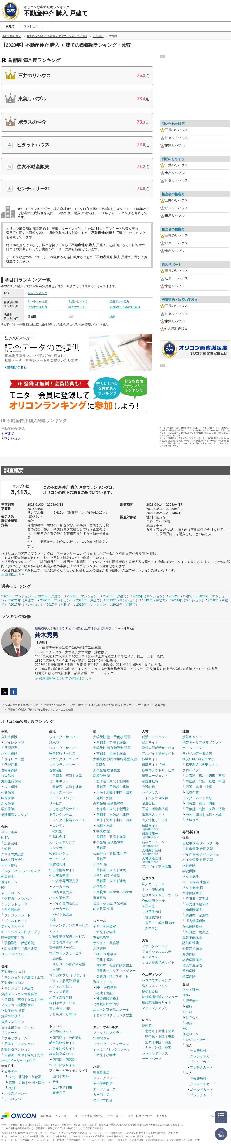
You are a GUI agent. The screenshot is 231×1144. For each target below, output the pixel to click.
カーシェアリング (62, 842)
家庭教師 (99, 898)
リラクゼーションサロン (111, 1044)
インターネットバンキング (20, 871)
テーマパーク (151, 1059)
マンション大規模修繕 (17, 1005)
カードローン (11, 893)
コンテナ (59, 825)
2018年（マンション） (188, 600)
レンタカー (57, 848)
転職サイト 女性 (154, 764)
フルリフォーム (15, 1038)
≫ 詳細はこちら (13, 574)
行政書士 (102, 970)
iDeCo (187, 1012)
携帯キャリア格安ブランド (202, 742)
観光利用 (59, 1093)
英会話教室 (101, 937)
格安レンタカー (60, 853)
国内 (55, 1076)
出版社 (57, 970)
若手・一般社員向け (160, 923)
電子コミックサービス (65, 953)
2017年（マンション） (27, 604)
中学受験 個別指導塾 (108, 842)
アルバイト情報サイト (158, 753)
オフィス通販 (59, 992)
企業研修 (148, 906)
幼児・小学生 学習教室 (110, 903)
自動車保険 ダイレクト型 (200, 843)
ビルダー (11, 1071)
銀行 (7, 849)
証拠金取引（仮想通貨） (22, 948)
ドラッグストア (104, 1078)
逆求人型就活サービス (158, 748)
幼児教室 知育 (103, 908)
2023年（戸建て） (116, 596)
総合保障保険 (192, 960)
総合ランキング (37, 293)
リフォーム (9, 1032)
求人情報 (162, 1116)
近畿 (112, 316)
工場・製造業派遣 (155, 809)
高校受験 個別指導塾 (108, 803)
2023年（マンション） (83, 596)
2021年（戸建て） (23, 600)
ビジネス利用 (62, 1087)
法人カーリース (153, 884)
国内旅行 (59, 1037)
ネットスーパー (60, 792)
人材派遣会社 (151, 859)
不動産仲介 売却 (13, 972)
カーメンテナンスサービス (68, 925)
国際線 (70, 1059)
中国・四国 (36, 1082)
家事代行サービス (62, 753)
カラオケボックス (155, 1053)
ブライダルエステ (155, 946)
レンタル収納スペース (68, 820)
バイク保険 (9, 753)
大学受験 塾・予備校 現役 (112, 737)
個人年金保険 (192, 965)
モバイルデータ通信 (197, 753)
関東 (171, 1031)
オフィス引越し (60, 986)
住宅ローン (9, 882)
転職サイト (150, 759)
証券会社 (11, 843)
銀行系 (9, 898)
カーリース (57, 859)
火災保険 (7, 775)
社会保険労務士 (120, 965)
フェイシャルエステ (156, 951)
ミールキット (59, 781)
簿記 (109, 960)
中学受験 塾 (101, 831)
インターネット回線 (197, 798)
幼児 (99, 932)
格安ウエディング (155, 986)
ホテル (54, 1081)
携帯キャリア (192, 737)
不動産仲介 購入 (13, 983)
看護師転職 (150, 781)
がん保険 (7, 803)
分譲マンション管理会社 (19, 994)
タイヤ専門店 (103, 1100)
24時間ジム (101, 1038)
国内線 (57, 1059)
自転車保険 (9, 770)
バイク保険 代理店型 (197, 860)
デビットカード (12, 926)
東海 (21, 999)
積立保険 (189, 976)
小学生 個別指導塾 (106, 875)
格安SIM (192, 764)
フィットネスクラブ (107, 1032)
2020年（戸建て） (89, 600)
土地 (40, 977)
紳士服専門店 (103, 1084)
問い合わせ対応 (37, 301)
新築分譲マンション (16, 1049)
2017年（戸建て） (60, 604)
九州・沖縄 (104, 798)
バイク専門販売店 (65, 903)
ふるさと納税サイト (64, 809)
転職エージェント (155, 775)
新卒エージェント (155, 843)
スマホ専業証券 (12, 854)
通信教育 (99, 886)
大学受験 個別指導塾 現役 (112, 748)
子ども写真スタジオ (64, 942)
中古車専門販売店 (65, 881)
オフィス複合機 (60, 997)
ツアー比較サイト (62, 1065)
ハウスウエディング (156, 980)
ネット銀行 (9, 865)
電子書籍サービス (62, 947)
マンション (12, 438)
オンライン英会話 (106, 943)
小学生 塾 (100, 864)
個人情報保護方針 (92, 1116)
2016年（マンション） (92, 604)
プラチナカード (201, 1067)
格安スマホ (209, 764)
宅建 (99, 960)
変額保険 (189, 970)
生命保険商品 (192, 910)
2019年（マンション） (122, 600)
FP (98, 954)
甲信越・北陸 (119, 787)
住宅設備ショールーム (17, 1027)
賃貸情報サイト (12, 1016)
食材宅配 (55, 770)
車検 (52, 920)
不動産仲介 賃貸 (13, 1010)
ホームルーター (193, 748)
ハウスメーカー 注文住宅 (18, 1060)
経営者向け (153, 912)
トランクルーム (60, 814)
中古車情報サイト (62, 870)
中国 (221, 781)
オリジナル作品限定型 (68, 964)
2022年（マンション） (149, 596)
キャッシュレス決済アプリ (20, 932)
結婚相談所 (150, 991)
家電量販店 (101, 1072)
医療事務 (110, 954)
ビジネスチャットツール (160, 895)
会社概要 (46, 1116)
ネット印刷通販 (153, 889)
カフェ (54, 931)
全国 (168, 1048)
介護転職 (148, 787)
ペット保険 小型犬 (196, 882)
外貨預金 (7, 876)
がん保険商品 (192, 926)
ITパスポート (119, 976)
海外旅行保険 (11, 781)
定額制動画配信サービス (67, 936)
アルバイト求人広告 (156, 866)
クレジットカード (14, 904)
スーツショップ (104, 1089)
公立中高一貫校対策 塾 (110, 853)
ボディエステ (151, 957)
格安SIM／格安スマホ (198, 759)
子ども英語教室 (104, 926)
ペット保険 (9, 787)
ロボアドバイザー (14, 954)
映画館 (147, 1025)
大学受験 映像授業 (106, 770)
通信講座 (99, 948)
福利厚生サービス (62, 1003)
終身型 (191, 898)
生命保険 (7, 792)
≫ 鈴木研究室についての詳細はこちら (63, 678)
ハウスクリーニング (64, 759)
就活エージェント (155, 737)
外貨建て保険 (192, 948)
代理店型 (11, 748)
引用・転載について (140, 1116)
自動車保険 (9, 737)
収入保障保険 (195, 921)
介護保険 (189, 954)
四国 (189, 787)
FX (3, 887)
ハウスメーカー (15, 1093)
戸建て (9, 433)
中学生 (114, 892)
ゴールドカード (15, 921)
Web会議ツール (153, 900)
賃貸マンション (12, 1022)
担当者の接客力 (119, 301)
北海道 (101, 781)
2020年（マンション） (57, 600)
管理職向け (153, 917)
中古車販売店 (59, 875)
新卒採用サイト (153, 835)
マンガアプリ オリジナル (67, 975)
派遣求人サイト (153, 814)
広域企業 (192, 792)
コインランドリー (62, 764)
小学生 (127, 892)
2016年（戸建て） (125, 604)
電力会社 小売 (59, 1008)
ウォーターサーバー (64, 737)
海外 (65, 1076)
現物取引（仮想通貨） (20, 943)
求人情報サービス (155, 820)
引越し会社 (57, 836)
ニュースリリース (66, 1116)
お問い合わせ (115, 1116)
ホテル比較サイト (62, 1048)
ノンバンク (26, 898)
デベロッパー (14, 1099)
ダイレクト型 (14, 742)
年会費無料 (12, 910)
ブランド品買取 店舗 (64, 981)
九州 (40, 999)
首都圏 (9, 999)
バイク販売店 (59, 898)
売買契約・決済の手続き (124, 307)
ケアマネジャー (124, 970)
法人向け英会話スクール (111, 1009)
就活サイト (150, 742)
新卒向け (151, 928)
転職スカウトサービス (158, 770)
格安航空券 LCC (61, 1054)
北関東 (23, 1077)
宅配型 (57, 831)
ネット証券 (9, 832)
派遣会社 (148, 803)
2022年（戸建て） (182, 596)
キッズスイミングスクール (111, 1049)
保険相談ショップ (14, 814)
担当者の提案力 (37, 307)
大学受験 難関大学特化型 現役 (115, 759)
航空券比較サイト (62, 1043)
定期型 (204, 898)
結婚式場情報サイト (156, 1002)
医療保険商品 (192, 893)
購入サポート (76, 307)
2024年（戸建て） (50, 596)
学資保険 (7, 809)
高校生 (101, 892)
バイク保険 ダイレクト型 (200, 854)
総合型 (57, 959)
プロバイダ (190, 770)
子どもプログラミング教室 (112, 1015)
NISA (5, 837)
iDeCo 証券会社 (12, 860)
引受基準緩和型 (197, 904)
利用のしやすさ (78, 301)
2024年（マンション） (18, 596)
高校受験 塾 (101, 775)
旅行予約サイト (60, 1032)
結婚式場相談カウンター (160, 997)
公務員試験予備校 (106, 1004)
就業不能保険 (192, 937)
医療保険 (7, 798)
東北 (12, 1077)
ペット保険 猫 (192, 887)
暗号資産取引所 (12, 937)
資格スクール (103, 982)
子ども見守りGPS (62, 1014)
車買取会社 (57, 864)
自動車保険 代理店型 (197, 849)
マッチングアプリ (155, 1008)
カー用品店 (101, 1094)
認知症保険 (190, 943)
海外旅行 (75, 1037)
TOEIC (101, 965)
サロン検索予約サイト (158, 962)
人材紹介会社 (151, 851)
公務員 (101, 976)
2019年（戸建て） (155, 600)
